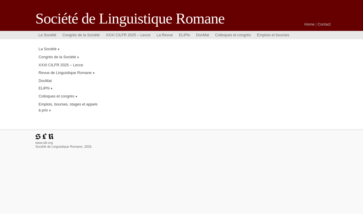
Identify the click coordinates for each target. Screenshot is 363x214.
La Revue (165, 35)
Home (309, 24)
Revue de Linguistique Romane (65, 72)
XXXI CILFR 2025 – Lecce (128, 35)
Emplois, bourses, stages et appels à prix (68, 107)
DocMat (202, 35)
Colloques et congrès (233, 35)
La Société (47, 35)
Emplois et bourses (273, 35)
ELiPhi (184, 35)
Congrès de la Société (81, 35)
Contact (324, 24)
